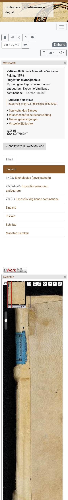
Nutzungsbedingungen (23, 119)
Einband (11, 169)
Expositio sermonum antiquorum (27, 188)
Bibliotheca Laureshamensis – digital (25, 9)
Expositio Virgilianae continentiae (32, 199)
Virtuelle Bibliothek (21, 123)
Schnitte (11, 224)
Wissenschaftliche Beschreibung (30, 115)
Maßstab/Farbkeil (17, 233)
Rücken (10, 216)
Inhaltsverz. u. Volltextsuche (24, 146)
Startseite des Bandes (23, 110)
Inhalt (9, 159)
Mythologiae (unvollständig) (28, 177)
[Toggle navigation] (61, 26)
